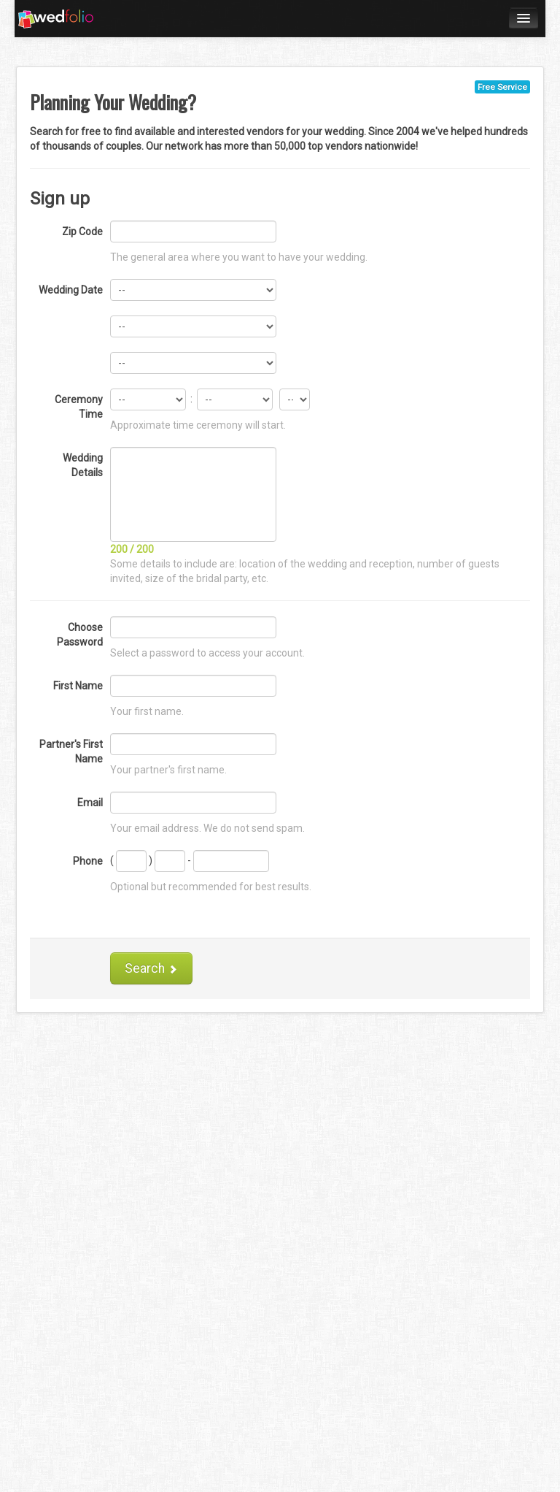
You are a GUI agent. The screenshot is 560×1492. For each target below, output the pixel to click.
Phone (88, 861)
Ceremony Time (79, 407)
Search (151, 968)
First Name (78, 686)
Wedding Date (71, 290)
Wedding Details (83, 465)
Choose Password (80, 634)
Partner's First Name (71, 751)
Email (90, 802)
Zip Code (82, 231)
